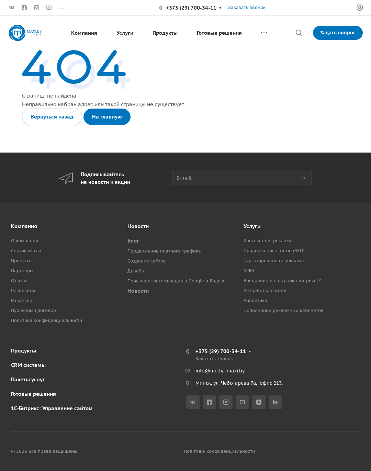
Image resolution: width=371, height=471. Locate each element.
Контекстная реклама (268, 241)
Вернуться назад (52, 116)
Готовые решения (33, 394)
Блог (133, 240)
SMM (249, 270)
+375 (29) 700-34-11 (191, 7)
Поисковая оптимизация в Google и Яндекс (176, 281)
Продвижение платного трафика (164, 251)
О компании (24, 241)
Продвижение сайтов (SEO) (274, 251)
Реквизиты (23, 290)
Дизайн (135, 271)
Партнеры (22, 270)
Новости (138, 226)
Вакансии (21, 300)
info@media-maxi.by (220, 371)
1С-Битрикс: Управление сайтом (52, 408)
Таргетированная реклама (274, 260)
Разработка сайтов (265, 290)
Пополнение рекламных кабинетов (284, 310)
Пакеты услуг (28, 379)
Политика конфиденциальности (46, 320)
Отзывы (20, 280)
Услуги (252, 226)
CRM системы (28, 365)
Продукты (23, 350)
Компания (24, 226)
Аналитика (255, 300)
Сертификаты (26, 251)
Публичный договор (33, 310)
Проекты (20, 260)
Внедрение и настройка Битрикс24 (283, 280)
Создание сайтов (146, 261)
